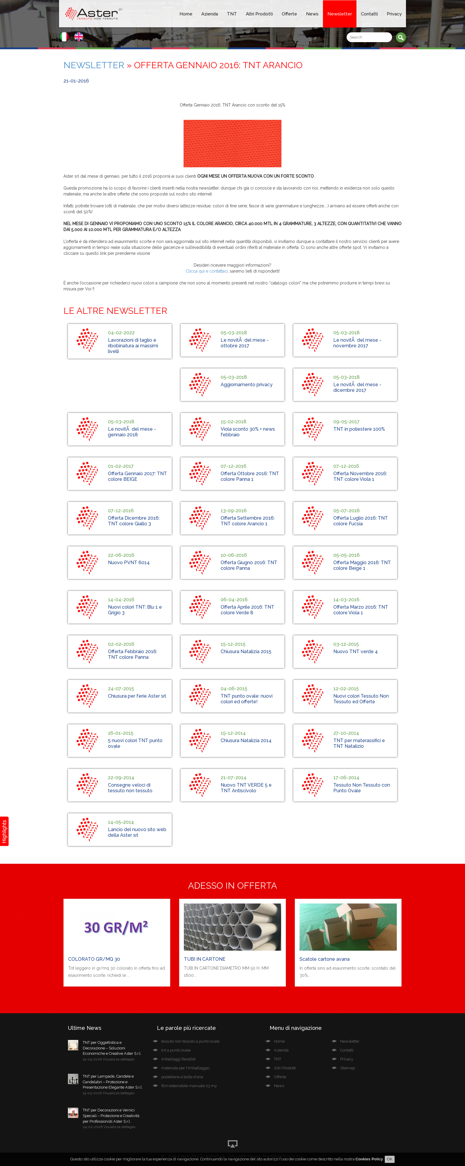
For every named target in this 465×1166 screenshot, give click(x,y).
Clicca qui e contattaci (207, 271)
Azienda (209, 14)
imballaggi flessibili (178, 1059)
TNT (232, 14)
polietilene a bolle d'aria (182, 1077)
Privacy (394, 14)
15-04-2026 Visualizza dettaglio (108, 1059)
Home (185, 14)
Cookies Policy (369, 1159)
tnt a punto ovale (176, 1050)
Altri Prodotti (259, 14)
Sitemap (347, 1068)
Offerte (289, 14)
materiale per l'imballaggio (185, 1068)
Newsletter (339, 14)
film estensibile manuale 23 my (189, 1086)
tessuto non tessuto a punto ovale (190, 1041)
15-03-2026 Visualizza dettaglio (108, 1093)
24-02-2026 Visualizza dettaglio (109, 1127)
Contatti (369, 14)
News (312, 14)
